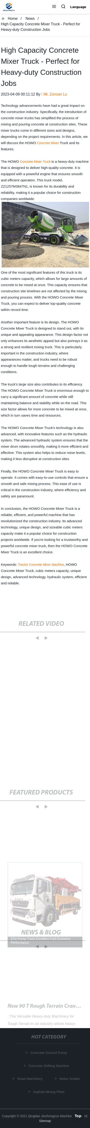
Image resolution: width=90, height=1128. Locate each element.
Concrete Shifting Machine (49, 1066)
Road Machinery (30, 1079)
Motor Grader (70, 1079)
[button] (54, 7)
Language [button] (78, 7)
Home (13, 18)
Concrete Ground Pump (49, 1053)
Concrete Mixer (48, 143)
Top (78, 1116)
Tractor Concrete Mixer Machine (41, 564)
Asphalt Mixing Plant (49, 1092)
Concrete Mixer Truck (35, 161)
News (30, 18)
